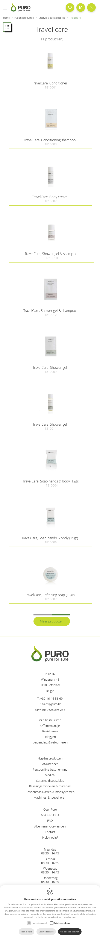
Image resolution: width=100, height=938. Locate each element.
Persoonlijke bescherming (50, 769)
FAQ (50, 821)
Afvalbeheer (50, 764)
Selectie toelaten (46, 931)
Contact (50, 832)
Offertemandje (50, 726)
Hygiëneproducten (50, 758)
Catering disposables (50, 781)
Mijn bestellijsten (50, 720)
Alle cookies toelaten (69, 931)
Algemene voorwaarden (50, 826)
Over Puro (50, 809)
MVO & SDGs (50, 815)
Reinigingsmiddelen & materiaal (50, 786)
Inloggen (50, 737)
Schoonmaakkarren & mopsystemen (50, 792)
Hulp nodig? (50, 837)
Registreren (50, 731)
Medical (50, 775)
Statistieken (62, 923)
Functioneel (39, 923)
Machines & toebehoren (50, 797)
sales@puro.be (52, 704)
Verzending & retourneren (50, 742)
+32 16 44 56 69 (51, 698)
